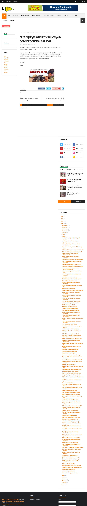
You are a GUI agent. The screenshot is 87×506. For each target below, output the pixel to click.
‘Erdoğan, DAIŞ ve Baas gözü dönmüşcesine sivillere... (75, 299)
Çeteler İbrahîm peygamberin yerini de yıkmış (75, 214)
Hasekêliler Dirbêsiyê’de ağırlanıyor (74, 262)
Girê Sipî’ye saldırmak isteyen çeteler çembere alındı (76, 153)
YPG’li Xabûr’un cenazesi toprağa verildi (74, 357)
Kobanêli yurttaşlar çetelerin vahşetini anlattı (75, 363)
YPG (27, 33)
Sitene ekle (6, 57)
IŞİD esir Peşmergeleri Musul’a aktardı (78, 106)
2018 (69, 130)
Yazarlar (5, 67)
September (72, 142)
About (10, 1)
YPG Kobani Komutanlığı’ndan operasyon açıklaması (75, 223)
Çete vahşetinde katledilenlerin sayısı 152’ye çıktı (76, 350)
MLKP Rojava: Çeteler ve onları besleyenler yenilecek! (75, 329)
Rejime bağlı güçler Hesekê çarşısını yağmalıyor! (75, 171)
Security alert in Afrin (6, 485)
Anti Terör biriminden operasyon (74, 234)
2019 (69, 128)
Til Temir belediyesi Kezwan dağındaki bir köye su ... (75, 335)
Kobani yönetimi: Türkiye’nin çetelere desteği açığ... (75, 310)
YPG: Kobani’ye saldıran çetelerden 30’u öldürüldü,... (74, 414)
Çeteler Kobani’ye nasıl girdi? (75, 231)
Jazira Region (36, 15)
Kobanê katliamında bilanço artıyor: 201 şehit (75, 275)
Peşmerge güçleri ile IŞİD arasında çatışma (75, 313)
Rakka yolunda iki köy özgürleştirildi (74, 411)
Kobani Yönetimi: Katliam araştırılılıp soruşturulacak (75, 168)
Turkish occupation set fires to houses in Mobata (13, 480)
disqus (52, 109)
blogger (47, 109)
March (70, 458)
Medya (5, 64)
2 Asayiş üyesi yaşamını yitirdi (75, 447)
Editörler (5, 66)
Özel (5, 70)
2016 (69, 133)
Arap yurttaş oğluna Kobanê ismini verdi (75, 377)
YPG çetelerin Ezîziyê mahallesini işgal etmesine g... (75, 246)
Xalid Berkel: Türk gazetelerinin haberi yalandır (76, 162)
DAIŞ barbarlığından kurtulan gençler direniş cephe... (75, 338)
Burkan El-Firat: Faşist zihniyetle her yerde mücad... (74, 284)
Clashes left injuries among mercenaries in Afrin (13, 483)
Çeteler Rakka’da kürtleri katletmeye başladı (74, 445)
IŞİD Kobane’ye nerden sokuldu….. (74, 196)
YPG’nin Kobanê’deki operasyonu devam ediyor (75, 360)
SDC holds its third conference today (10, 478)
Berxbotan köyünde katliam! (75, 449)
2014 (69, 464)
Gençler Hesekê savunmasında (73, 202)
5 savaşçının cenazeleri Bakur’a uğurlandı (74, 442)
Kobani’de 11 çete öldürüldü (75, 439)
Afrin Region (25, 15)
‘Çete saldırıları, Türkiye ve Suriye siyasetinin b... (75, 281)
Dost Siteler (6, 61)
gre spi (23, 33)
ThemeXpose (10, 503)
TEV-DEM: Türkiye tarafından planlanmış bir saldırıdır (75, 391)
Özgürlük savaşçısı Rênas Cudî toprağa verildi (76, 174)
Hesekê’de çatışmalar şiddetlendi (74, 291)
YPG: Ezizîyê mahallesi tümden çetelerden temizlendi (76, 177)
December (71, 137)
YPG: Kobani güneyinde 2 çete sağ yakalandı (76, 165)
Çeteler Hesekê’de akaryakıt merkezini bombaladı (75, 243)
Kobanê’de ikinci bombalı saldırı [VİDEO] (74, 404)
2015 (69, 135)
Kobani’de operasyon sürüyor (75, 307)
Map (7, 1)
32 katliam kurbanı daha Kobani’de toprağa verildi (75, 265)
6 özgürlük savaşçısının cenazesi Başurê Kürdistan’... (74, 407)
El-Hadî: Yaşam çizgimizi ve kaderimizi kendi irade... (75, 190)
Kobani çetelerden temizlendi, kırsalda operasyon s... (76, 278)
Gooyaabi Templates (24, 503)
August (71, 144)
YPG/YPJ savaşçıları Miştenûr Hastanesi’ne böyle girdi (75, 253)
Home (3, 1)
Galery (5, 20)
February (71, 459)
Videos (12, 20)
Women (66, 15)
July (70, 146)
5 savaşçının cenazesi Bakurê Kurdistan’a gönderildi (75, 220)
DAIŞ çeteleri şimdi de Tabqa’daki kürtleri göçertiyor (74, 271)
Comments (80, 113)
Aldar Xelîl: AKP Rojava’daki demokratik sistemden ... (75, 156)
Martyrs (15, 15)
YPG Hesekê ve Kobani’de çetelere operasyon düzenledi (75, 187)
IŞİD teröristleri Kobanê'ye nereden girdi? (75, 319)
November (72, 139)
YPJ (70, 113)
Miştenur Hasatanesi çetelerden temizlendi (75, 302)
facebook (58, 109)
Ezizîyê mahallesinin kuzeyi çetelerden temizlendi (75, 217)
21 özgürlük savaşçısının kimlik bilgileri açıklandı (76, 150)
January (71, 461)
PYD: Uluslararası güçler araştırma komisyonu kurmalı (74, 325)
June (70, 148)
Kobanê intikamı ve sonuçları (75, 293)
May (70, 454)
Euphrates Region (48, 15)
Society (59, 15)
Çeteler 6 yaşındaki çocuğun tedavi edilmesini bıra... (75, 250)
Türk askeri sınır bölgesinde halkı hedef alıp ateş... (75, 159)
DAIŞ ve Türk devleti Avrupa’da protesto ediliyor (76, 372)
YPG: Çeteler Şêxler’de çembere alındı (74, 343)
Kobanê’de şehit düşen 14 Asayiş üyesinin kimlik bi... (75, 193)
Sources (15, 1)
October (71, 141)
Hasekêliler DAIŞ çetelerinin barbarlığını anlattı (75, 183)
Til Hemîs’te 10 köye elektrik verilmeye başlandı (75, 366)
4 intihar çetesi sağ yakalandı (75, 211)
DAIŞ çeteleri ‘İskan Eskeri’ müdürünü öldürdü (75, 418)
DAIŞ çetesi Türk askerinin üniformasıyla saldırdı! (75, 421)
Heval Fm (6, 59)
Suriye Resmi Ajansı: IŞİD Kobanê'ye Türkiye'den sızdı (75, 397)
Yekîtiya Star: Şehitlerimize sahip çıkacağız (75, 180)
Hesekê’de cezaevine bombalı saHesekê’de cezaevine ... (76, 394)
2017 (69, 132)
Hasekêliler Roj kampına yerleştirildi (74, 288)
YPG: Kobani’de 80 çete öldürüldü (74, 256)
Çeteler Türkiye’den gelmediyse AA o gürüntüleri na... (73, 436)
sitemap (5, 72)
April (70, 456)
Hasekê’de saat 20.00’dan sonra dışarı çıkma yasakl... (75, 259)
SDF (9, 15)
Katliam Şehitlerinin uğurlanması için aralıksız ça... (75, 209)
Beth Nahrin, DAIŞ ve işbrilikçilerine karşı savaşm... (74, 387)
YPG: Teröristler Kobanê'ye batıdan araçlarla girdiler (75, 401)
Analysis (74, 15)
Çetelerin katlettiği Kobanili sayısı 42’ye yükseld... (75, 424)
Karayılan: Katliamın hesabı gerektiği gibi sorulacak (75, 205)
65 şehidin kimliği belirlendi (75, 332)
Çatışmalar (6, 69)
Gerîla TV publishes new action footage (11, 487)
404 (4, 62)
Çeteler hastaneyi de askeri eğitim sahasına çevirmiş (75, 305)
